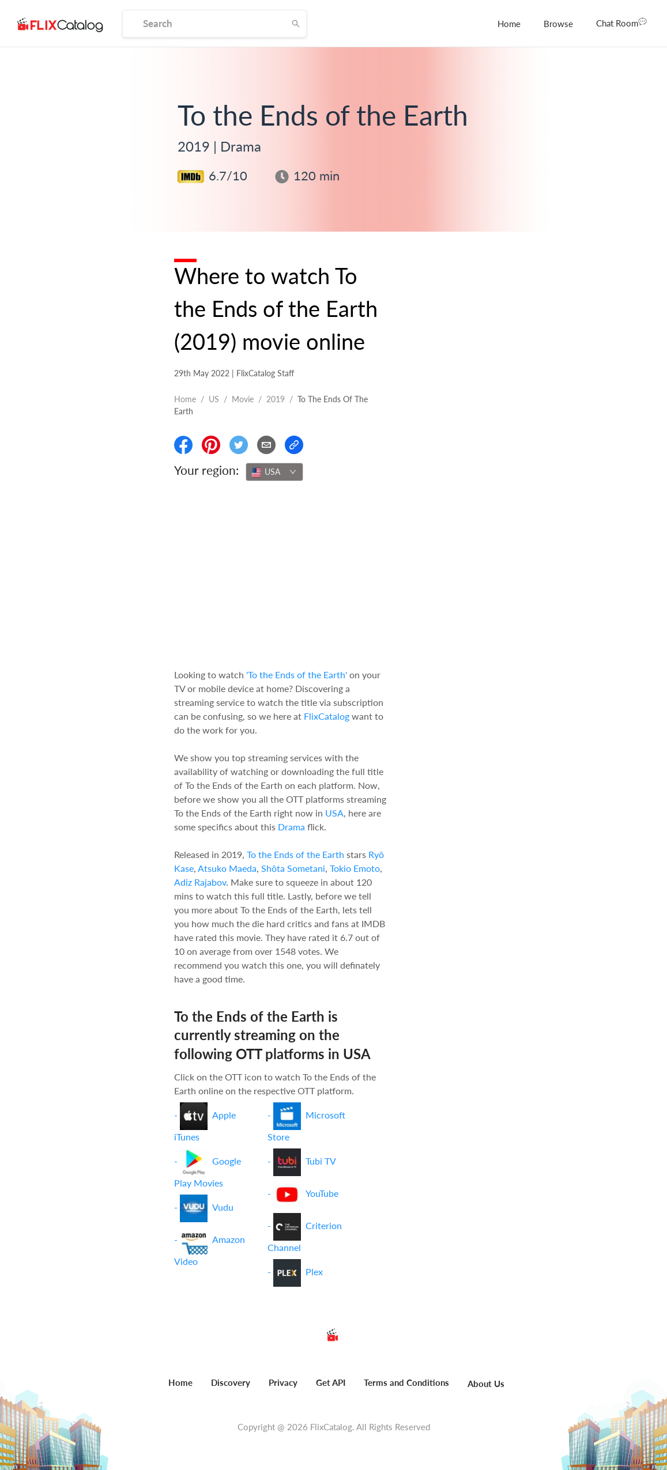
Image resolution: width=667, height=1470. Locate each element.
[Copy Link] (294, 445)
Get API (330, 1382)
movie (243, 399)
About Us (486, 1383)
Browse (558, 23)
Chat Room (621, 22)
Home (509, 23)
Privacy (283, 1382)
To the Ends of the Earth (295, 854)
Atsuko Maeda (227, 868)
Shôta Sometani (293, 868)
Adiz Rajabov (200, 881)
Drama (291, 826)
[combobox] (274, 472)
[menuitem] (509, 23)
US (214, 399)
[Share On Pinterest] (211, 445)
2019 (275, 399)
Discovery (230, 1382)
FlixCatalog (326, 716)
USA (334, 812)
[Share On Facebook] (183, 445)
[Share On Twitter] (238, 445)
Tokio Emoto (355, 868)
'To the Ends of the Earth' (296, 674)
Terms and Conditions (406, 1382)
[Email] (266, 445)
